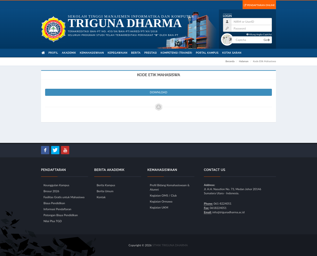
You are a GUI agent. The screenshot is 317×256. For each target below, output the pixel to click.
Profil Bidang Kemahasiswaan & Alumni (170, 187)
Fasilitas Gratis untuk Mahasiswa (64, 197)
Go (267, 39)
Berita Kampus (106, 185)
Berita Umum (105, 191)
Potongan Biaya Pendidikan (60, 215)
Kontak (101, 197)
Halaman (243, 61)
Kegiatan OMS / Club (163, 195)
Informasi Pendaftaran (57, 209)
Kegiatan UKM (159, 207)
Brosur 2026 (51, 191)
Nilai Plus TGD (52, 221)
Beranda (230, 61)
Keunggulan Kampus (56, 185)
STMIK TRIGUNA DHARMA (170, 245)
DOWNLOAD (158, 92)
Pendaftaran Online (259, 5)
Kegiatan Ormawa (161, 201)
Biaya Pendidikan (54, 203)
